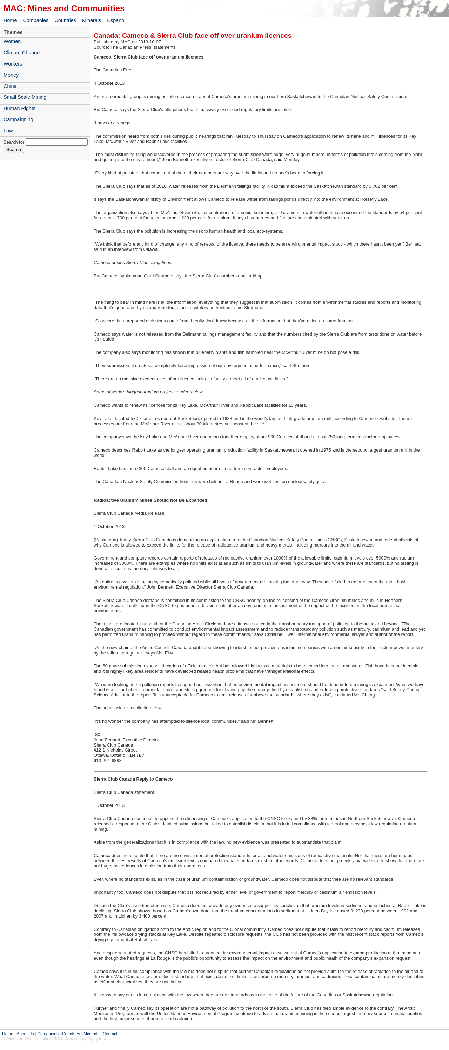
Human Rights (19, 108)
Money (11, 75)
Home (10, 20)
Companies (35, 20)
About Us (25, 1033)
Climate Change (22, 52)
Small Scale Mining (25, 97)
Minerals (91, 20)
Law (8, 130)
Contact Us (113, 1033)
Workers (13, 64)
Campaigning (18, 119)
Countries (65, 20)
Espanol (116, 20)
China (10, 86)
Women (12, 41)
